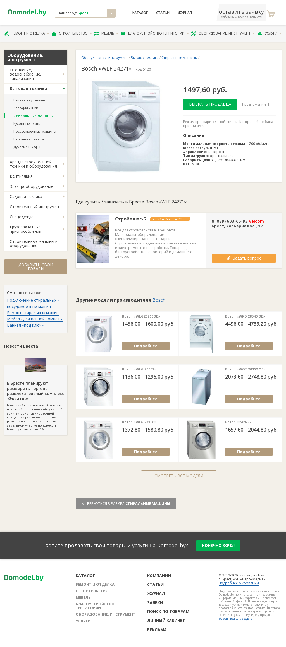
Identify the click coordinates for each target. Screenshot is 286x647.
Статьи (163, 13)
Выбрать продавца (210, 104)
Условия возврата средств (235, 619)
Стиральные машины (33, 115)
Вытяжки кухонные (29, 100)
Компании (159, 575)
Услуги (269, 33)
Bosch (158, 300)
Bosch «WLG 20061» (139, 369)
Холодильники (25, 108)
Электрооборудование (31, 186)
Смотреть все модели (178, 475)
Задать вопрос (244, 258)
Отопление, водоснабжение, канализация (25, 74)
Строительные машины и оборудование (34, 243)
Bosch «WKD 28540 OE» (245, 316)
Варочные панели (28, 139)
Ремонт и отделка (26, 33)
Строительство (72, 33)
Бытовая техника (28, 88)
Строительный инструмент (35, 206)
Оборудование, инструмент (223, 33)
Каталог (140, 13)
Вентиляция (21, 176)
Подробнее (146, 345)
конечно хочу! (218, 545)
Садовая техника (26, 196)
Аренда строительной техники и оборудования (33, 164)
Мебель (106, 33)
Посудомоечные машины (34, 131)
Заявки (155, 602)
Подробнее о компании (239, 583)
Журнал (185, 13)
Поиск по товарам (168, 611)
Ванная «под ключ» (25, 325)
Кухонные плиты (27, 123)
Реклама (157, 629)
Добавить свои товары (35, 266)
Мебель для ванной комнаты (35, 318)
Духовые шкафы (26, 147)
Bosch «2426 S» (238, 422)
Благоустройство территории (155, 33)
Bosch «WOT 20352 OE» (245, 369)
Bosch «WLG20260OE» (141, 316)
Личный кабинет (166, 620)
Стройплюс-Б (130, 219)
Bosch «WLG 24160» (139, 422)
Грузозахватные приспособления (25, 229)
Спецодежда (22, 216)
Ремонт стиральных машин (33, 312)
